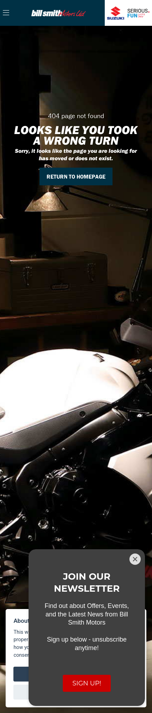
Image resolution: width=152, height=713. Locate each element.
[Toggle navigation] (6, 13)
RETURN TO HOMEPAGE (76, 176)
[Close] (135, 559)
